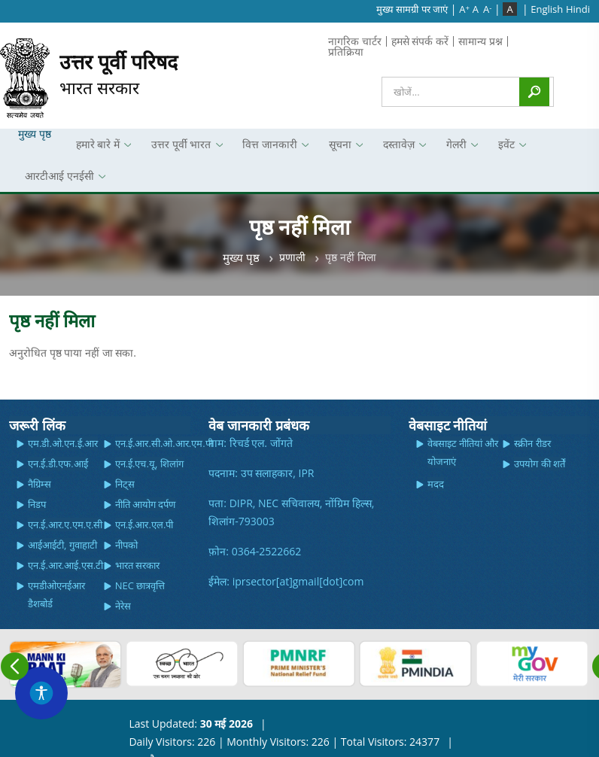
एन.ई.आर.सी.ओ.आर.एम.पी (164, 443)
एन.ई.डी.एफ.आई (58, 463)
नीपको (126, 545)
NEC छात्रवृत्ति (140, 585)
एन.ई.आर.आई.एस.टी (65, 565)
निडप (37, 504)
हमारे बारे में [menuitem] (96, 148)
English (547, 9)
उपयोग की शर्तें (539, 463)
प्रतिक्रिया (345, 51)
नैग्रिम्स (39, 484)
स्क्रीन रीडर (532, 443)
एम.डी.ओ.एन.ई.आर (63, 443)
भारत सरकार (118, 73)
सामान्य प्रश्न (480, 41)
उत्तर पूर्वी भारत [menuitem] (179, 148)
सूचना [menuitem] (338, 148)
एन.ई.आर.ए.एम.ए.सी (65, 524)
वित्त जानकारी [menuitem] (268, 148)
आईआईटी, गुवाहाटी (62, 545)
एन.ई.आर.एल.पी (144, 524)
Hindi (578, 9)
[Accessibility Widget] (41, 693)
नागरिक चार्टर (355, 41)
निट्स (125, 484)
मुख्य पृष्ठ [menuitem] (34, 134)
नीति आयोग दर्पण (145, 504)
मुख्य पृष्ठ (241, 257)
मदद (435, 484)
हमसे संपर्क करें (419, 41)
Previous (15, 666)
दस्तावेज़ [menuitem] (396, 148)
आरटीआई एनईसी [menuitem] (57, 180)
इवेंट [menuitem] (504, 148)
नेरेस (123, 606)
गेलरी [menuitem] (454, 148)
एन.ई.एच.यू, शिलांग (149, 463)
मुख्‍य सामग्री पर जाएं (412, 9)
